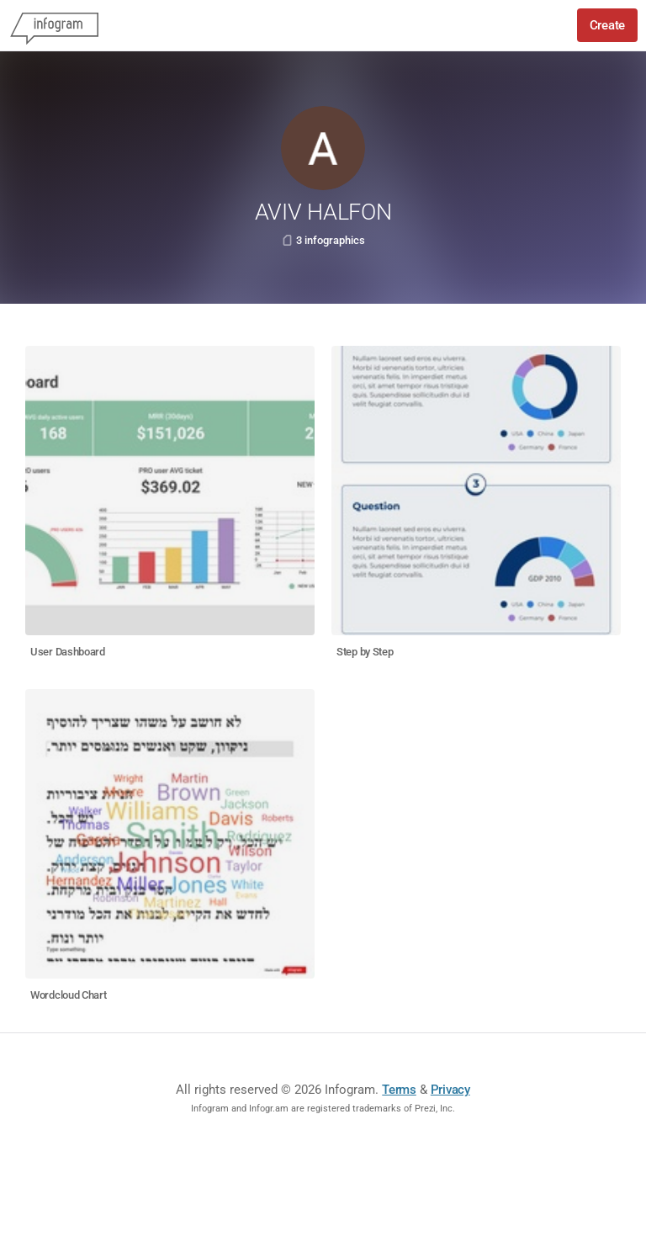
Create (607, 25)
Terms (399, 1089)
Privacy (450, 1089)
